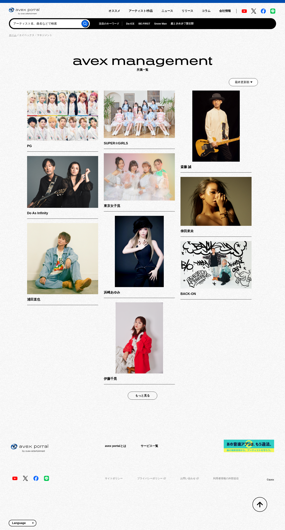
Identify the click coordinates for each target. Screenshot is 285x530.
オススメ (114, 10)
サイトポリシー (114, 478)
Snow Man (160, 23)
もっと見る (142, 395)
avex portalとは (115, 445)
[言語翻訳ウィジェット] (22, 523)
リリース (187, 10)
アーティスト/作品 (141, 10)
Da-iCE (130, 23)
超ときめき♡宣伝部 (182, 23)
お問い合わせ (189, 478)
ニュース (167, 10)
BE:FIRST (144, 23)
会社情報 (225, 10)
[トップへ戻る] (259, 504)
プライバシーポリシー (151, 478)
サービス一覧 (149, 445)
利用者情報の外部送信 (226, 478)
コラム (206, 10)
